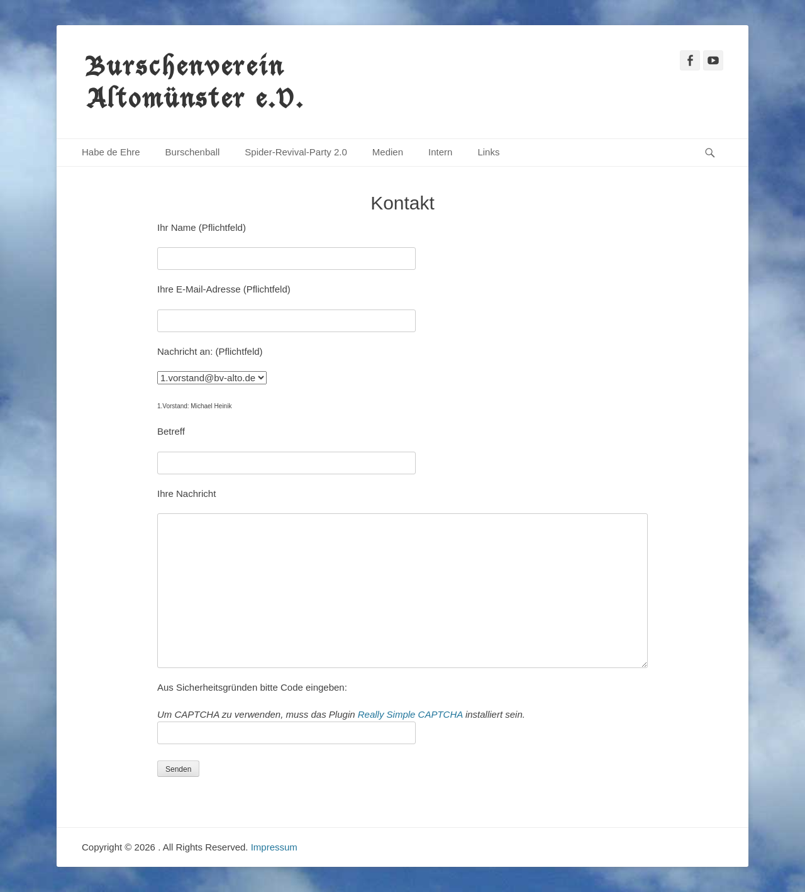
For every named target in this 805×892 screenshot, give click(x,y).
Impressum (274, 847)
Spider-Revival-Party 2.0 (296, 152)
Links (488, 152)
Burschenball (192, 152)
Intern (440, 152)
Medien (387, 152)
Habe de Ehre (111, 152)
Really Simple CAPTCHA (410, 714)
